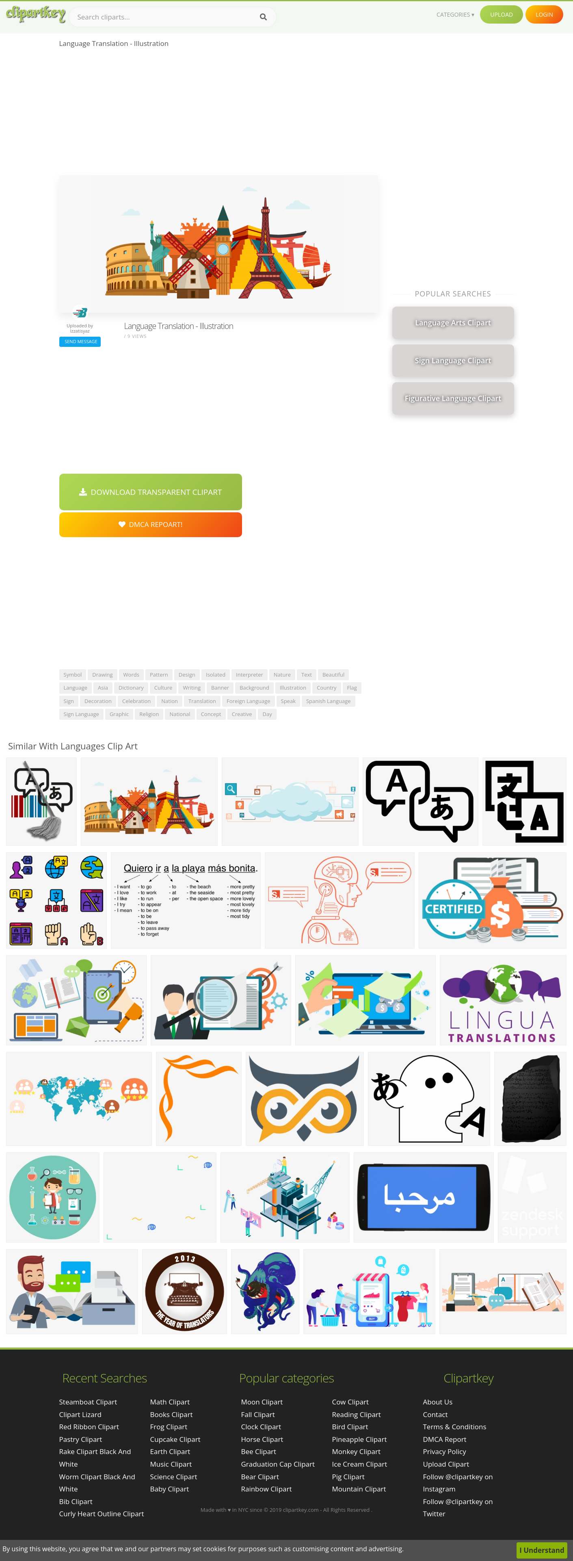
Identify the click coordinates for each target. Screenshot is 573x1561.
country (326, 687)
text (306, 674)
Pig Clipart (348, 1476)
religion (149, 714)
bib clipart (76, 1501)
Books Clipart (171, 1414)
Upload (501, 14)
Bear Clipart (260, 1476)
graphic (119, 714)
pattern (159, 674)
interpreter (249, 674)
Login (544, 14)
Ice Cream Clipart (359, 1464)
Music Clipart (171, 1464)
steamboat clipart (88, 1401)
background (254, 687)
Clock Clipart (261, 1426)
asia (103, 687)
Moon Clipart (262, 1401)
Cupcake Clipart (175, 1439)
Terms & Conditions (455, 1426)
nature (282, 674)
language (76, 687)
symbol (73, 674)
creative (242, 714)
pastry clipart (80, 1439)
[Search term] (172, 17)
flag (352, 687)
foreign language (248, 701)
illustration (293, 687)
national (179, 714)
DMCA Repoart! (151, 524)
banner (220, 687)
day (267, 714)
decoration (98, 701)
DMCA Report (445, 1439)
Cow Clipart (350, 1401)
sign (69, 701)
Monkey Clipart (356, 1451)
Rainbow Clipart (266, 1489)
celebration (136, 701)
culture (163, 687)
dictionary (131, 687)
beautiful (333, 674)
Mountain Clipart (359, 1489)
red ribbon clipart (89, 1426)
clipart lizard (80, 1414)
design (187, 674)
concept (211, 714)
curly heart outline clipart (101, 1513)
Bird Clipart (350, 1426)
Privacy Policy (444, 1451)
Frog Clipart (169, 1426)
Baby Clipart (169, 1489)
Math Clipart (170, 1401)
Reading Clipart (356, 1414)
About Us (438, 1401)
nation (169, 701)
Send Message (80, 341)
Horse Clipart (262, 1439)
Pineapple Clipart (359, 1439)
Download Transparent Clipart (150, 492)
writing (192, 687)
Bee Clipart (258, 1451)
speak (288, 701)
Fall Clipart (258, 1414)
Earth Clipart (170, 1451)
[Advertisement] (218, 114)
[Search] (263, 17)
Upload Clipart (446, 1464)
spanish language (328, 701)
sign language (81, 714)
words (131, 674)
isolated (215, 674)
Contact (435, 1414)
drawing (102, 674)
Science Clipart (173, 1476)
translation (202, 701)
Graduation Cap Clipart (278, 1464)
